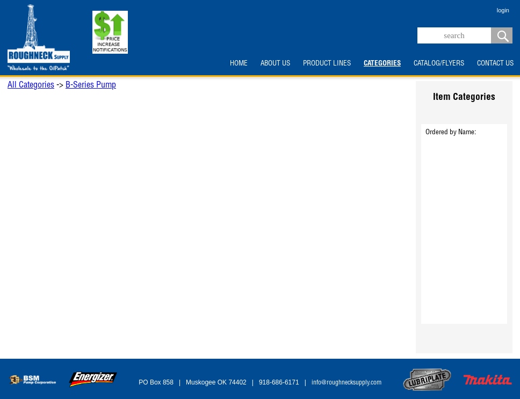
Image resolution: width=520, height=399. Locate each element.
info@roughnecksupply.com (346, 383)
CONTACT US (495, 64)
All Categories (31, 86)
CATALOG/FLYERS (439, 64)
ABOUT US (275, 64)
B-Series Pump (91, 86)
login (503, 10)
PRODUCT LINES (327, 64)
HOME (239, 64)
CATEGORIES (382, 64)
